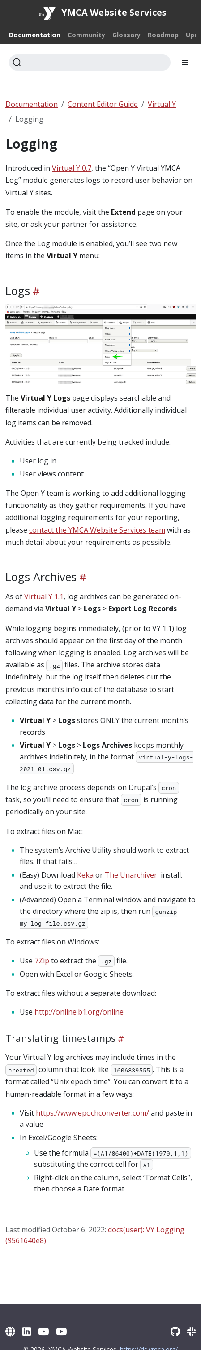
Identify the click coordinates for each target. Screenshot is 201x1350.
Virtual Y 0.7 (71, 168)
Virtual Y (162, 104)
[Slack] (191, 1331)
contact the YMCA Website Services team (97, 530)
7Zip (41, 961)
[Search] (90, 62)
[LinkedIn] (26, 1331)
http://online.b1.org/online (79, 1012)
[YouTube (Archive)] (61, 1331)
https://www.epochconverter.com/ (92, 1113)
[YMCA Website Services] (10, 1331)
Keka (85, 875)
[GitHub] (175, 1331)
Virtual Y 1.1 (44, 596)
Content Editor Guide (103, 104)
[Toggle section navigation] (184, 62)
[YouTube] (43, 1331)
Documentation (31, 104)
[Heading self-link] (35, 291)
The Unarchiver (131, 875)
